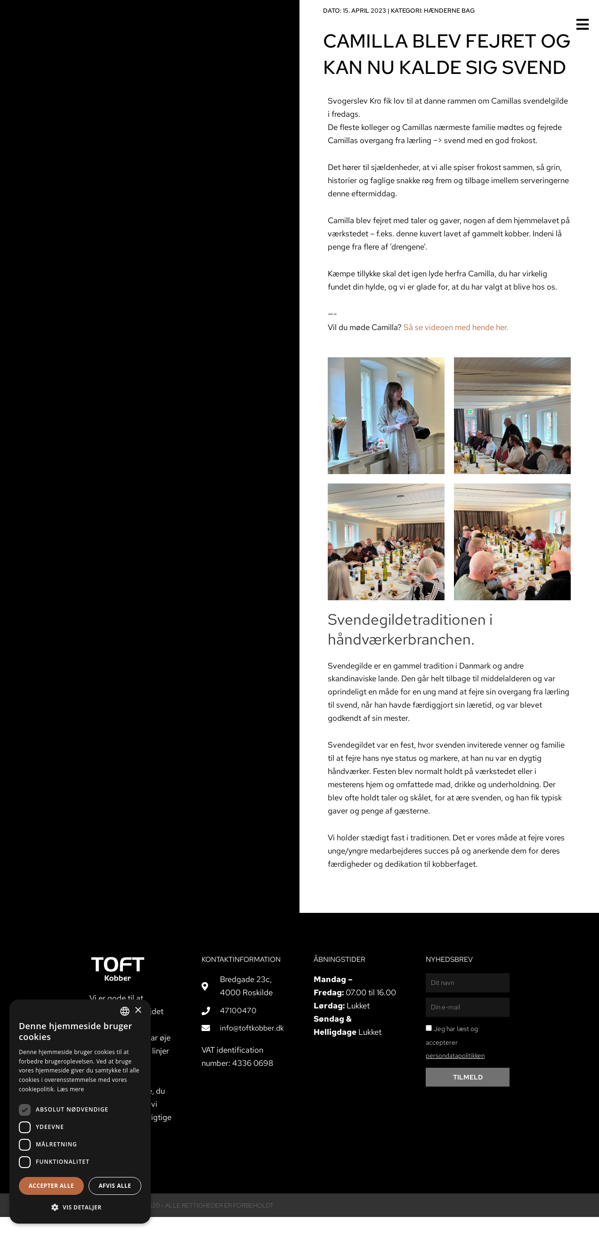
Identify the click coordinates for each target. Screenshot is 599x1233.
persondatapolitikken (455, 1071)
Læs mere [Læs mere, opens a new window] (70, 1089)
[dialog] (80, 1111)
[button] (80, 1207)
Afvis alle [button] (114, 1186)
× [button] (137, 1010)
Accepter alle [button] (51, 1186)
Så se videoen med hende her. (456, 343)
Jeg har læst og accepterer (455, 1058)
